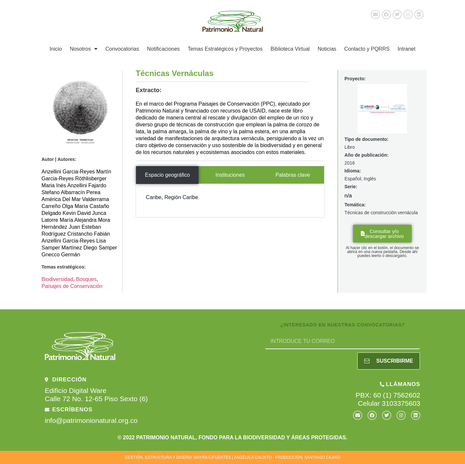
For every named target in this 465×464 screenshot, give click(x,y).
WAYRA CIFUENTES (212, 457)
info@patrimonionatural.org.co (91, 420)
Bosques (86, 279)
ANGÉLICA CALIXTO (253, 457)
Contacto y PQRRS (367, 49)
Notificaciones (163, 49)
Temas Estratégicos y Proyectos (225, 49)
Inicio (56, 49)
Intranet (406, 49)
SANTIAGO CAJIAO (322, 457)
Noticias (326, 49)
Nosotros (83, 49)
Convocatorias (122, 49)
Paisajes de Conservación (71, 286)
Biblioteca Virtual (290, 49)
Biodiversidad (57, 279)
